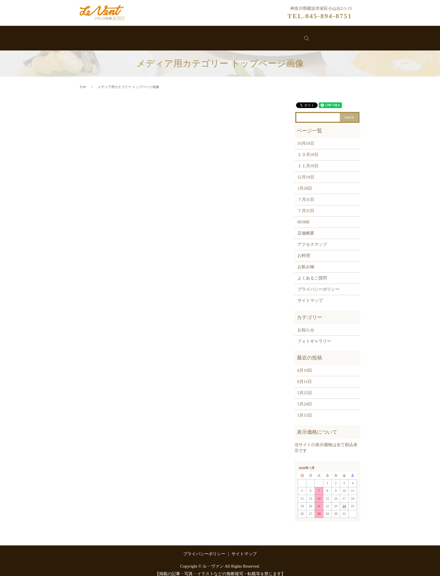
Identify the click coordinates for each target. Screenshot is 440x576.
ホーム (125, 35)
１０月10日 (307, 149)
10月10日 (305, 138)
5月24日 (304, 398)
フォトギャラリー (314, 335)
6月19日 (304, 364)
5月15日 (304, 409)
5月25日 (304, 387)
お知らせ (256, 35)
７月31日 (305, 194)
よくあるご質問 (312, 272)
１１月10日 (307, 160)
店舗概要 (305, 227)
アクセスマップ (312, 239)
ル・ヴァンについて (163, 35)
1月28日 (304, 182)
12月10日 (305, 171)
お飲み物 (228, 35)
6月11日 (304, 376)
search (318, 35)
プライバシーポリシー (318, 283)
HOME (303, 216)
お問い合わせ (289, 35)
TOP (83, 81)
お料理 (200, 35)
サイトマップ (310, 295)
